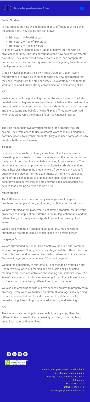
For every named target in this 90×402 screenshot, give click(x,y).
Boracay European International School (31, 8)
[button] (82, 8)
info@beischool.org (73, 387)
